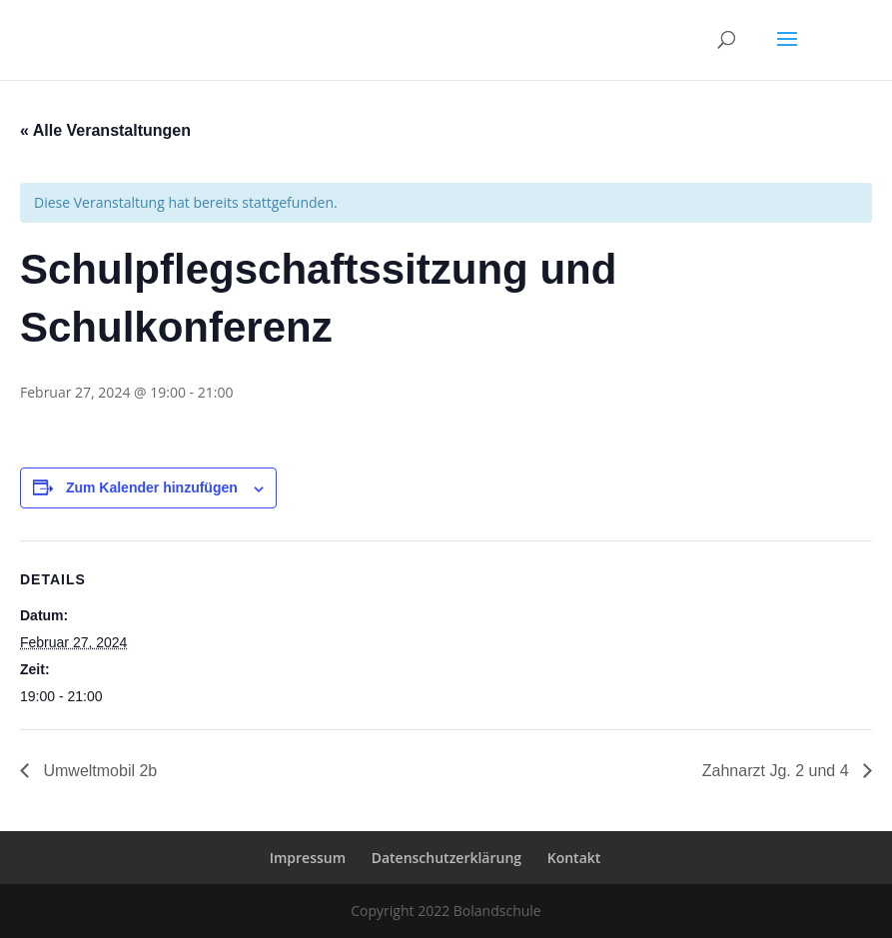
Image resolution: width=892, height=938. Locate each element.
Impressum (308, 857)
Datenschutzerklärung (446, 857)
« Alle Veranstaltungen (105, 130)
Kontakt (574, 857)
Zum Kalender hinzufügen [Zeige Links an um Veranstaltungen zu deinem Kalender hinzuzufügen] (152, 487)
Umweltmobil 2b (98, 770)
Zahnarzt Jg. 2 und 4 (777, 770)
